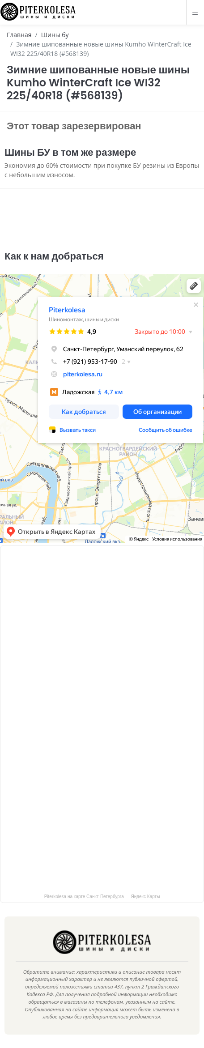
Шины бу (55, 34)
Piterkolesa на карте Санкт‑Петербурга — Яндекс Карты (102, 896)
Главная (19, 34)
